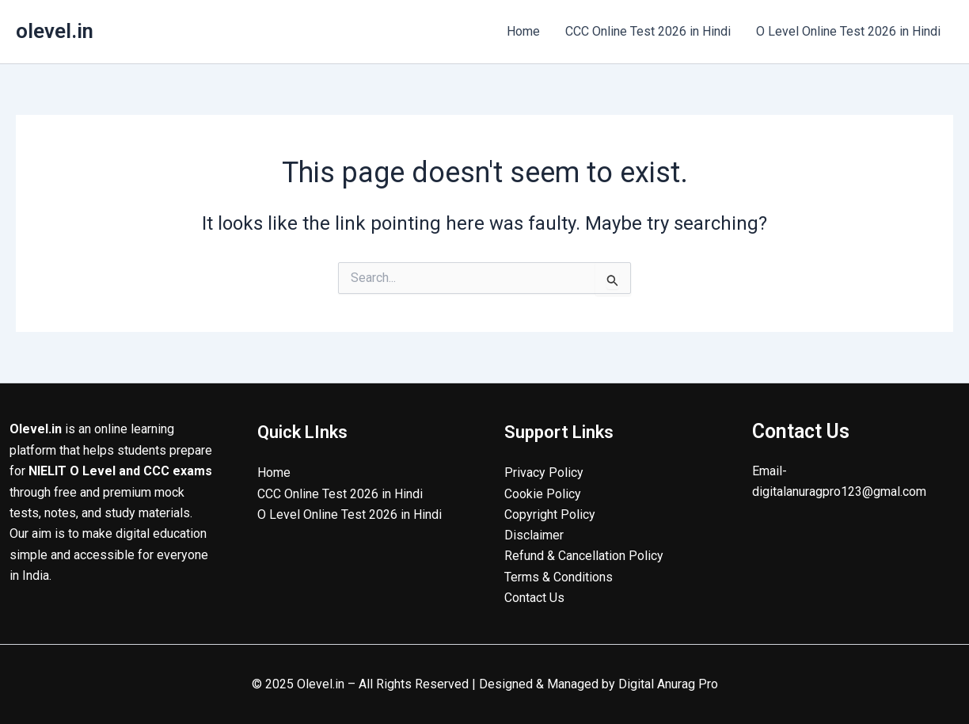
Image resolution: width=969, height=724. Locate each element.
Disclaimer (534, 535)
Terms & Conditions (558, 577)
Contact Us (534, 597)
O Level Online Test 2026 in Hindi (848, 31)
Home (523, 31)
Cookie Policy (542, 493)
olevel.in (54, 31)
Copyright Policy (549, 513)
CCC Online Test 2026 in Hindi (648, 31)
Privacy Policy (543, 472)
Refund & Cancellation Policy (583, 555)
